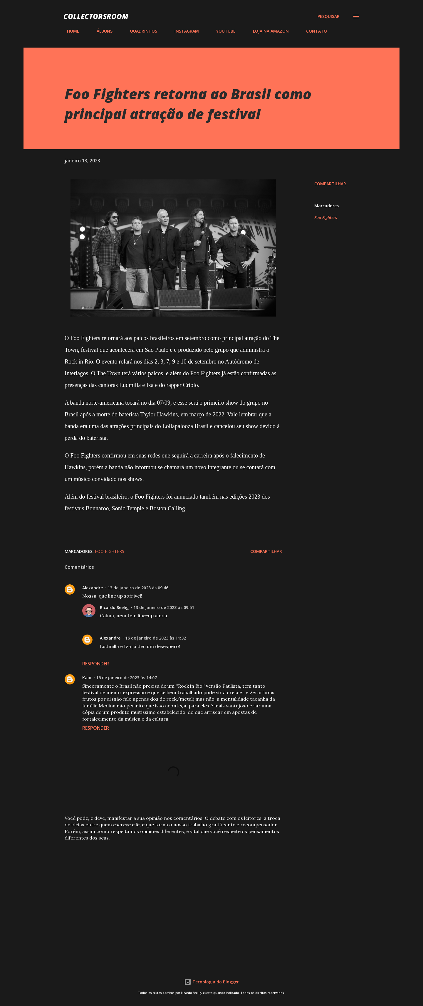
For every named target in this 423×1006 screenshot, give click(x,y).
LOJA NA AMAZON (267, 31)
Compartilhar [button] (330, 183)
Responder (95, 663)
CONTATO (313, 31)
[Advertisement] (164, 889)
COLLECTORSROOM (95, 16)
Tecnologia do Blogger (211, 982)
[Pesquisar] (329, 16)
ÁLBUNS (101, 31)
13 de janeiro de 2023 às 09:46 (138, 588)
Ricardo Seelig (114, 607)
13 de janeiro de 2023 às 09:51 (163, 607)
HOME (69, 31)
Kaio (86, 677)
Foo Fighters (325, 217)
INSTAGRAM (183, 31)
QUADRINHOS (140, 31)
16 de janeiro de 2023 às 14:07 (126, 677)
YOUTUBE (222, 31)
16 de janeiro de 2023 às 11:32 (155, 638)
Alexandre (92, 588)
